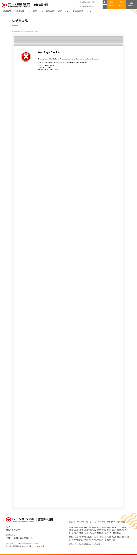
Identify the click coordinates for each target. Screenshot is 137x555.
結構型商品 (19, 32)
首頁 (13, 32)
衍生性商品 (78, 11)
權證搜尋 (20, 11)
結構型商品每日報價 (31, 32)
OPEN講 (121, 3)
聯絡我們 (131, 3)
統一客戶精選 (48, 11)
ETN (89, 11)
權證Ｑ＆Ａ (63, 11)
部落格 (111, 3)
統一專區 (33, 11)
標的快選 (7, 11)
